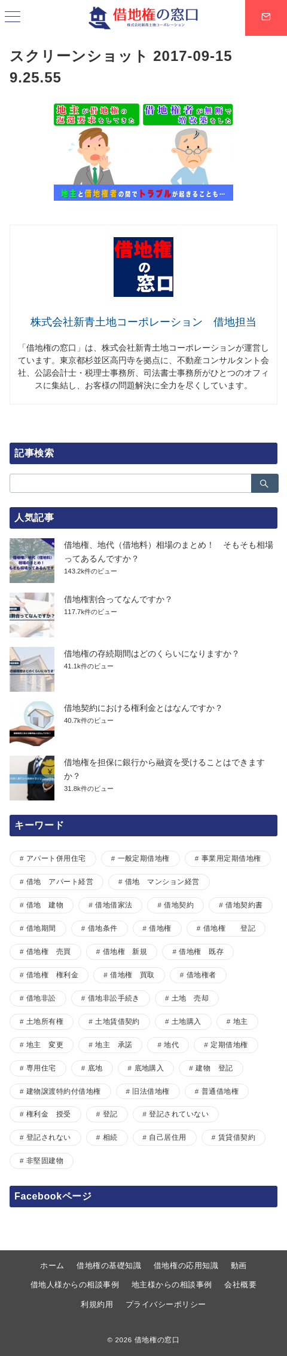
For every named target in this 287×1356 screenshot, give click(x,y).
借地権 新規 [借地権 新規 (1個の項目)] (125, 951)
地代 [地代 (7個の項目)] (171, 1044)
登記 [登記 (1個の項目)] (110, 1114)
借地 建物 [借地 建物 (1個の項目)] (44, 905)
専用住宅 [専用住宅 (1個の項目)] (41, 1068)
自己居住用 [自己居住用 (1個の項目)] (167, 1137)
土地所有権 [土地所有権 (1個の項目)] (44, 1021)
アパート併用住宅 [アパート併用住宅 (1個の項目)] (56, 858)
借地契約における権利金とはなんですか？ (143, 708)
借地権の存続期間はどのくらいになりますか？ (152, 653)
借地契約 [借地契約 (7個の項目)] (179, 905)
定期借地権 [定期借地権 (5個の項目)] (229, 1044)
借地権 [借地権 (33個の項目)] (160, 928)
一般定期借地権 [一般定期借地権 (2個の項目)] (144, 858)
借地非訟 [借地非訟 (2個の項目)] (41, 998)
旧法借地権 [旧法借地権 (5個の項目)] (150, 1091)
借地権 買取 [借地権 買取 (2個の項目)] (132, 974)
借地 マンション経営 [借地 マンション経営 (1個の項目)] (162, 881)
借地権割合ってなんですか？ (118, 599)
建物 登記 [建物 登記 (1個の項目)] (214, 1068)
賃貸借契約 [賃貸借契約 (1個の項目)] (236, 1137)
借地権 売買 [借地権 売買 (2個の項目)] (48, 951)
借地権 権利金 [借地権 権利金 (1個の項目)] (52, 974)
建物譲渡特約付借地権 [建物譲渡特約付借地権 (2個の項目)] (63, 1091)
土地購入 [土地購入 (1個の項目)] (186, 1021)
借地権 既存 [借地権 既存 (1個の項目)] (201, 951)
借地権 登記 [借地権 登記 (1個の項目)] (229, 928)
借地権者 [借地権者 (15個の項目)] (201, 974)
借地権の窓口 (157, 1339)
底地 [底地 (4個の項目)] (95, 1068)
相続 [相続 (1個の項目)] (110, 1137)
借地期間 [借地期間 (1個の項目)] (41, 928)
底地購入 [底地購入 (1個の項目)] (149, 1068)
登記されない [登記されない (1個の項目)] (48, 1137)
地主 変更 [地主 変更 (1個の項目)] (44, 1044)
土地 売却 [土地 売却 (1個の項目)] (190, 998)
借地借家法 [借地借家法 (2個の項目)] (113, 905)
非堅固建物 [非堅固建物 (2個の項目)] (44, 1160)
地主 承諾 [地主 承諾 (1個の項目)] (113, 1044)
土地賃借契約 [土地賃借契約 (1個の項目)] (117, 1021)
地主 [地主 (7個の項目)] (240, 1021)
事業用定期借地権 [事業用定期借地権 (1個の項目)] (231, 858)
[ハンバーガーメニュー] (12, 17)
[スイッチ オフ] (266, 18)
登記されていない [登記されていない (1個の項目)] (179, 1114)
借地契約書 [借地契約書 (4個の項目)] (243, 905)
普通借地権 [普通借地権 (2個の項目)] (220, 1091)
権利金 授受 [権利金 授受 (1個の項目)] (48, 1114)
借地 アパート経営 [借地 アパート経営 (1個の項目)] (59, 881)
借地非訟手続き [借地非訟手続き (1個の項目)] (114, 998)
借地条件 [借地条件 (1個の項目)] (103, 928)
